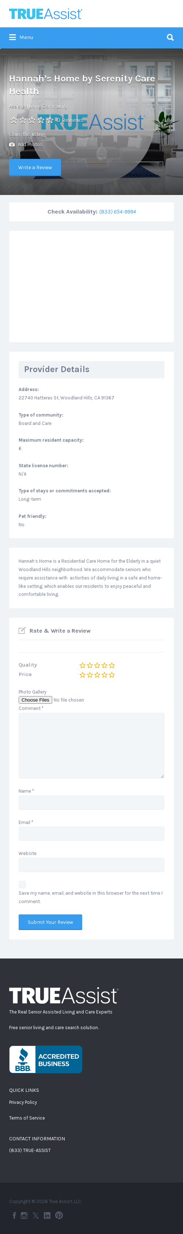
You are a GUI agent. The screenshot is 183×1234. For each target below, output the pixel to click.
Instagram (24, 1215)
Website (28, 853)
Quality (28, 664)
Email (26, 822)
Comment (31, 708)
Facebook (14, 1215)
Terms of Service (27, 1118)
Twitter (35, 1215)
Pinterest (59, 1215)
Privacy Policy (23, 1102)
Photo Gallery (32, 692)
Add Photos (25, 145)
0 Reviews (70, 120)
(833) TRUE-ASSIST (30, 1150)
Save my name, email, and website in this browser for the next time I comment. (91, 897)
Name (26, 791)
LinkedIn (47, 1215)
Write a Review (35, 167)
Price (25, 674)
